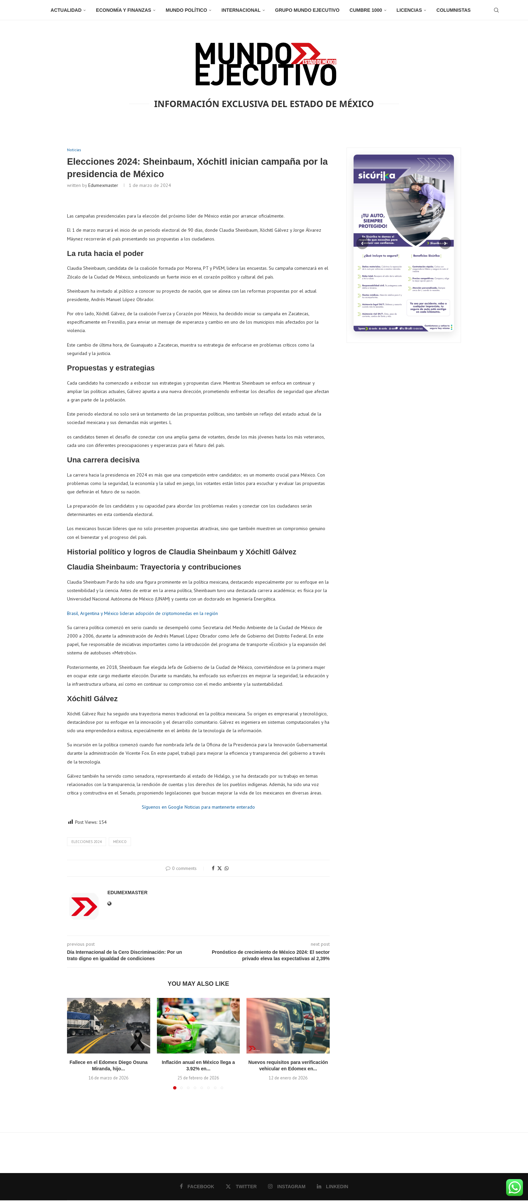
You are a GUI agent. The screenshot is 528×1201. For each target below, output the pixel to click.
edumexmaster (103, 186)
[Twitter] (241, 1187)
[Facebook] (197, 1187)
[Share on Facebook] (213, 869)
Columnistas (453, 10)
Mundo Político (186, 10)
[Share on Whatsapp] (227, 869)
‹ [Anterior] (362, 243)
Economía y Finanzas (123, 10)
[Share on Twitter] (219, 869)
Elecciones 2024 (86, 842)
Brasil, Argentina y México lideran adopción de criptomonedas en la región (142, 614)
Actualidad (66, 10)
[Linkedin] (332, 1187)
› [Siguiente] (445, 243)
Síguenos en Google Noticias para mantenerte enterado (198, 808)
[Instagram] (286, 1187)
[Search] (496, 10)
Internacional (241, 10)
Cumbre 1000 (366, 10)
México (120, 842)
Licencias (409, 10)
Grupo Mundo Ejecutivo (307, 10)
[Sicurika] (404, 243)
